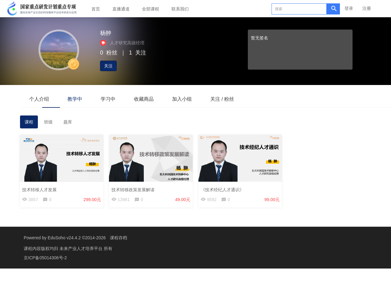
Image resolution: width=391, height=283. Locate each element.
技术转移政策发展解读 (133, 189)
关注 (108, 65)
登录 (349, 8)
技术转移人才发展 (39, 189)
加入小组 (182, 99)
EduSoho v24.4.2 (64, 237)
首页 (95, 8)
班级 (48, 121)
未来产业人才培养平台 (81, 248)
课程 (29, 121)
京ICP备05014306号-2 (45, 257)
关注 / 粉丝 (222, 99)
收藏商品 (144, 99)
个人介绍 (39, 99)
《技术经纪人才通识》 (222, 189)
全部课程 (150, 8)
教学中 (74, 99)
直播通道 (121, 8)
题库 (67, 121)
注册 (366, 8)
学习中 (108, 99)
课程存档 (118, 237)
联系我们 (180, 8)
